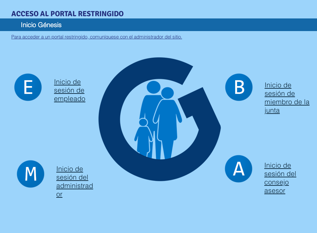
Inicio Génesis (41, 25)
